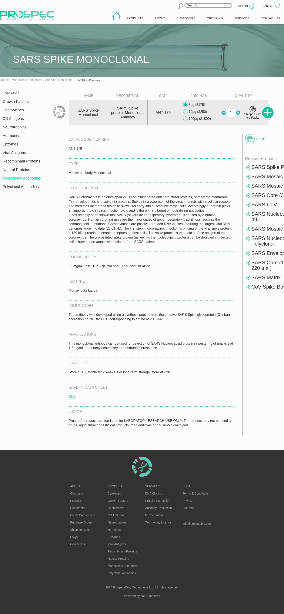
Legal (187, 486)
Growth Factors (16, 101)
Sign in (243, 6)
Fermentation (154, 515)
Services (152, 486)
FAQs (74, 537)
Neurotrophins (15, 127)
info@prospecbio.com (197, 523)
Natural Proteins (16, 170)
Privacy (188, 500)
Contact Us (77, 544)
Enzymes (10, 144)
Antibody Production (158, 508)
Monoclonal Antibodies (22, 178)
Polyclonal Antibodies (21, 187)
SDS (72, 396)
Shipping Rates (80, 529)
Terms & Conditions (195, 493)
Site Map (188, 508)
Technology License (158, 522)
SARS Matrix (266, 277)
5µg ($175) (194, 104)
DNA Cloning (153, 493)
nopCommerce (150, 596)
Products (116, 486)
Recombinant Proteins (21, 161)
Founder (75, 500)
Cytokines (11, 93)
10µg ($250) (195, 111)
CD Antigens (13, 118)
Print (261, 138)
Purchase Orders (81, 522)
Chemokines (13, 110)
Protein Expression (157, 500)
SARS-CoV (264, 204)
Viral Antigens (14, 153)
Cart (268, 5)
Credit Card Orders (82, 515)
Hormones (11, 136)
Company (76, 493)
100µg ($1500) (197, 118)
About (75, 486)
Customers (77, 508)
